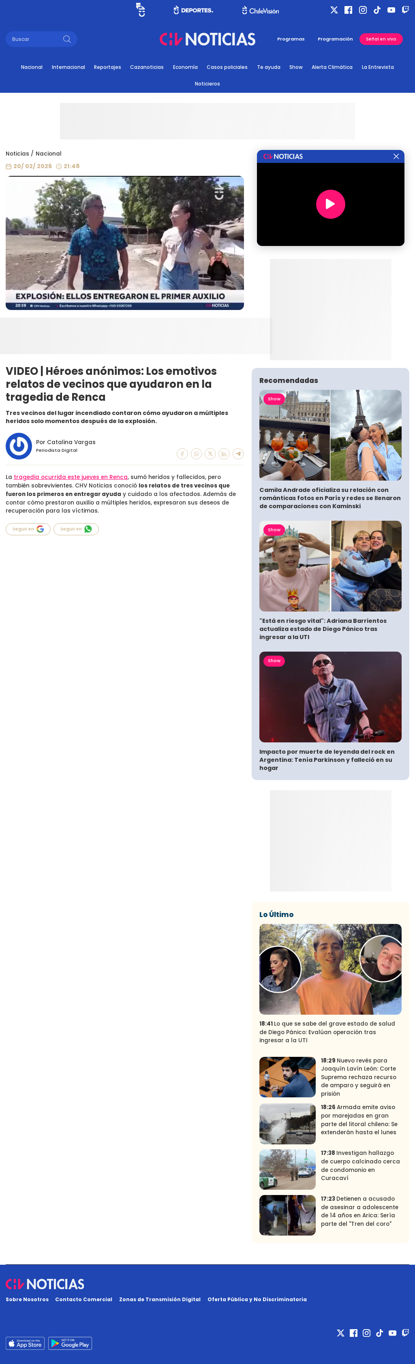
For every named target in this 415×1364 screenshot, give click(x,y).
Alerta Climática (332, 67)
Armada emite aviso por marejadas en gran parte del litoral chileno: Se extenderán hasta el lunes (359, 1119)
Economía (185, 67)
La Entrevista (378, 67)
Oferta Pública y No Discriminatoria (257, 1299)
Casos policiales (227, 67)
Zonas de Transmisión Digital (160, 1299)
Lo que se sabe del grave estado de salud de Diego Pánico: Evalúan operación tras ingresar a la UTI (327, 1032)
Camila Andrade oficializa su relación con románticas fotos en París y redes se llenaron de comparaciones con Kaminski (330, 498)
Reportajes (107, 67)
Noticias (17, 154)
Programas (291, 39)
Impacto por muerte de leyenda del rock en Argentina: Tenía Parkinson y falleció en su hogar (327, 760)
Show (296, 67)
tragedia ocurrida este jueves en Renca (71, 477)
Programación (335, 39)
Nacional (32, 67)
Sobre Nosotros (27, 1299)
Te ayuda (268, 67)
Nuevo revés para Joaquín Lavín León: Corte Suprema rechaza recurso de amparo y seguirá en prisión (358, 1077)
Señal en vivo (381, 39)
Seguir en (28, 529)
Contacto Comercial (83, 1299)
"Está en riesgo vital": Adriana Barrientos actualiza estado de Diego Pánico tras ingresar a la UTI (323, 629)
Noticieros (207, 83)
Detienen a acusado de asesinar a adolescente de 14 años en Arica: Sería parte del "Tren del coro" (359, 1211)
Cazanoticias (147, 67)
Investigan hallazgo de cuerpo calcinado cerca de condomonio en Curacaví (360, 1165)
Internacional (68, 67)
